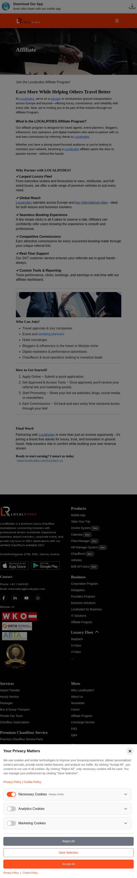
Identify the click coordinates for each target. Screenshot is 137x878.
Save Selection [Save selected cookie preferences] (68, 852)
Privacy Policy (12, 782)
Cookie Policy (32, 782)
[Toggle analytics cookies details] (125, 809)
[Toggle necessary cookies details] (125, 794)
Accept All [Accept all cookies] (68, 864)
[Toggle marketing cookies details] (125, 823)
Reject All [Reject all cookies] (68, 841)
